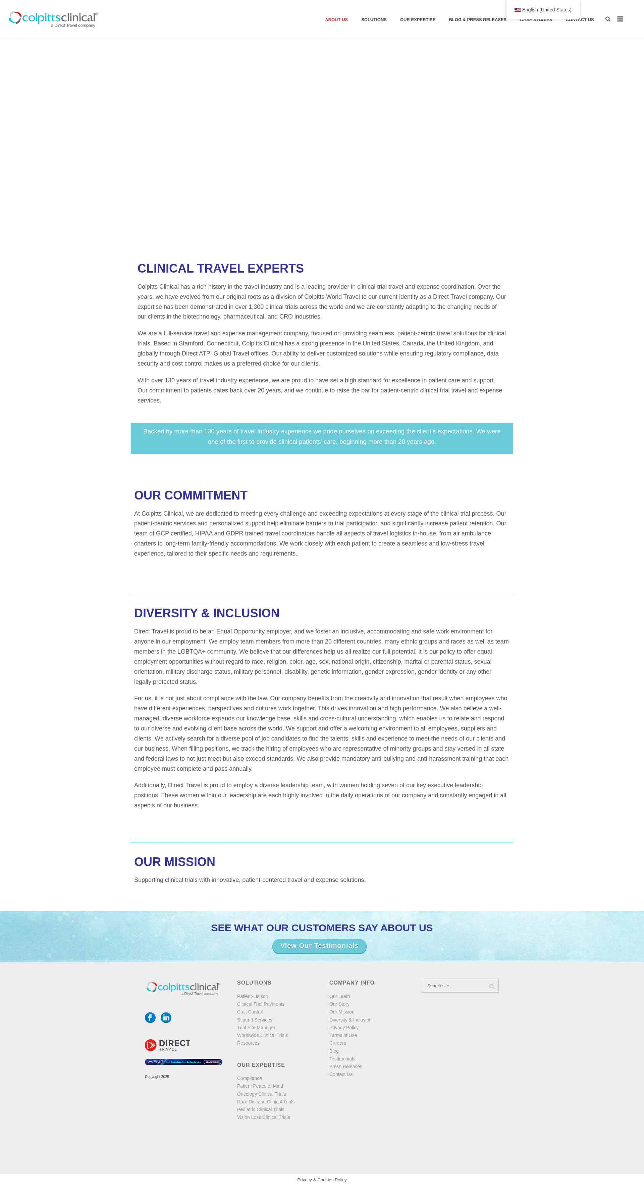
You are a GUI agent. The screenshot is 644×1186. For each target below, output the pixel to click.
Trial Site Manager (256, 1027)
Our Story (339, 1004)
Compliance (249, 1078)
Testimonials (342, 1058)
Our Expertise (417, 19)
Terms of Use (343, 1035)
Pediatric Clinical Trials (260, 1109)
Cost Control (250, 1011)
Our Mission (342, 1011)
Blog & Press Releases (477, 19)
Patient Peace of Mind (260, 1086)
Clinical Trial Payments (261, 1004)
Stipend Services (254, 1020)
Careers (337, 1043)
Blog (334, 1051)
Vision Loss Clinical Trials (263, 1117)
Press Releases (345, 1066)
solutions (374, 19)
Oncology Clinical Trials (261, 1094)
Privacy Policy (344, 1027)
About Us (336, 19)
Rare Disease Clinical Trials (265, 1101)
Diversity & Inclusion (350, 1020)
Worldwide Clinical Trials (262, 1035)
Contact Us (580, 19)
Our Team (339, 996)
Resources (248, 1043)
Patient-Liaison (252, 996)
